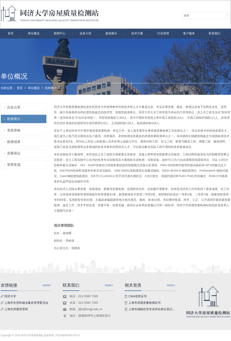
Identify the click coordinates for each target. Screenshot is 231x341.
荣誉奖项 (13, 164)
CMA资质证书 (137, 296)
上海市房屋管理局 (16, 309)
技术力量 (137, 33)
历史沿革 (13, 107)
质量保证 (13, 153)
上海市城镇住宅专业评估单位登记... (151, 309)
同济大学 (10, 296)
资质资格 (13, 130)
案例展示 (111, 33)
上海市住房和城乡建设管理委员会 (26, 302)
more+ (109, 285)
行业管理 (163, 33)
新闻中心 (59, 33)
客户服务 (189, 33)
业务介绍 (85, 33)
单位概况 (33, 33)
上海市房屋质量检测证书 (144, 302)
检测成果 (13, 142)
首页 (11, 33)
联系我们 (214, 33)
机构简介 (51, 88)
